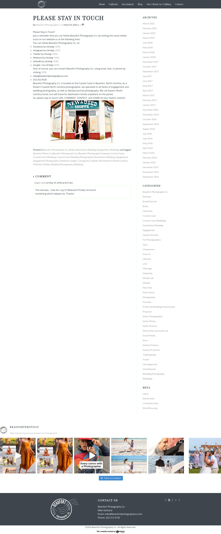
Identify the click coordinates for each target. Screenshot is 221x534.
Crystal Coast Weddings (154, 220)
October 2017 (150, 66)
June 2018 (148, 42)
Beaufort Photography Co (64, 153)
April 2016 (148, 148)
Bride (71, 149)
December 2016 (150, 109)
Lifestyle (147, 258)
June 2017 (148, 81)
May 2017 (148, 85)
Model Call (148, 278)
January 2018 (149, 57)
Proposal (147, 311)
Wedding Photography (62, 164)
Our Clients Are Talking (159, 4)
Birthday (147, 196)
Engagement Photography (45, 160)
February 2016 (150, 157)
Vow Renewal (149, 369)
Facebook (63, 160)
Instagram (84, 160)
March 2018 (149, 52)
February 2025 (150, 28)
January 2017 (149, 105)
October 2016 (150, 119)
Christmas (148, 211)
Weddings (115, 149)
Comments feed (150, 403)
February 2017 (150, 100)
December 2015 (150, 167)
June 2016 (148, 138)
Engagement (103, 149)
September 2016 (151, 124)
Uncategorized (150, 364)
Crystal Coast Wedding (44, 157)
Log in (145, 393)
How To (146, 254)
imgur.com (39, 182)
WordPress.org (150, 408)
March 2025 (149, 23)
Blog (140, 4)
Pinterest (37, 164)
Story (145, 340)
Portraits (147, 302)
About (102, 4)
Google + (73, 160)
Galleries (113, 4)
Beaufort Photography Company (94, 153)
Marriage (147, 268)
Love (145, 263)
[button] (165, 500)
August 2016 (149, 128)
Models (146, 282)
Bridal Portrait (150, 201)
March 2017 (149, 95)
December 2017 (150, 61)
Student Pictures (151, 345)
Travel (146, 359)
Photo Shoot (149, 292)
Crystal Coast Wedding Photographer (74, 157)
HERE (57, 46)
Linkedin (94, 160)
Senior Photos (149, 321)
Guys (145, 244)
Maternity (148, 273)
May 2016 (148, 143)
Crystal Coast (117, 153)
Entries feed (148, 398)
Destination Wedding (85, 149)
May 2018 (148, 47)
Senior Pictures (150, 326)
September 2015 (151, 176)
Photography (149, 297)
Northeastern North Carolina (113, 160)
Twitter (46, 164)
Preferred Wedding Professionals (159, 306)
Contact (179, 4)
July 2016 (147, 133)
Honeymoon (149, 249)
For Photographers (152, 239)
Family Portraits (150, 235)
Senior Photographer (153, 316)
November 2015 (151, 172)
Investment (128, 4)
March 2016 (149, 152)
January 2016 (149, 162)
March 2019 (149, 37)
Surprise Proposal (151, 349)
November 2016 (151, 114)
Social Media (149, 335)
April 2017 (148, 90)
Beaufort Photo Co (42, 153)
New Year (147, 287)
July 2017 (147, 76)
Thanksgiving (149, 354)
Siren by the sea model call (155, 330)
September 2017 (151, 71)
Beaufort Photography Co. (55, 149)
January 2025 (149, 33)
